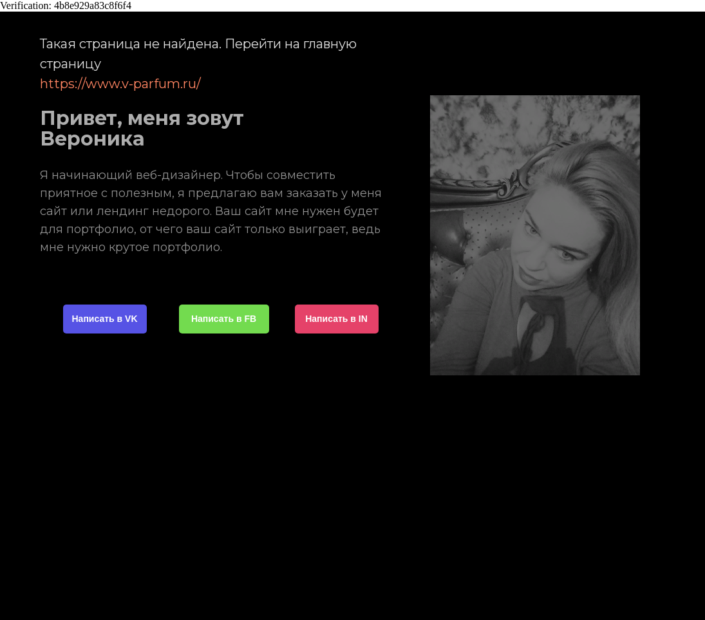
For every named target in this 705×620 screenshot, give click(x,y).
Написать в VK (105, 319)
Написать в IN (336, 319)
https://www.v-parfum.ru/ (120, 83)
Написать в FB (223, 319)
